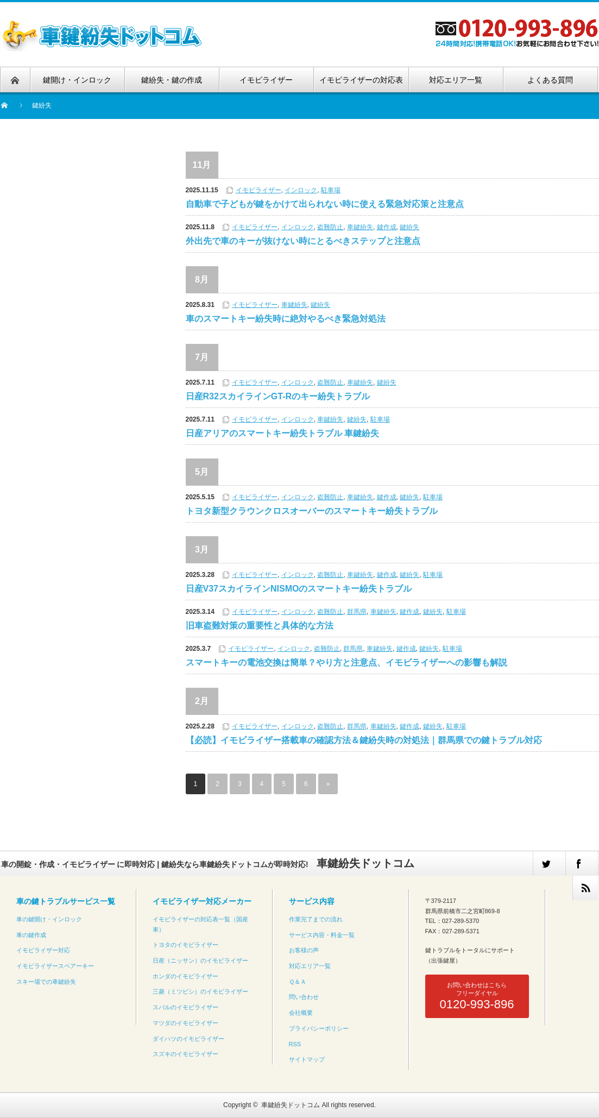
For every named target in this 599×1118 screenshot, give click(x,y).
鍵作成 (386, 227)
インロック (301, 190)
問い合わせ (304, 997)
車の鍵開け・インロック (49, 919)
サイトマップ (307, 1059)
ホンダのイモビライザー (185, 976)
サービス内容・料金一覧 (322, 935)
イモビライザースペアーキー (55, 966)
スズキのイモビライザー (185, 1054)
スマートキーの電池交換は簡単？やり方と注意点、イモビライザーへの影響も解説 (346, 662)
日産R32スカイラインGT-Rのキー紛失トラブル (278, 396)
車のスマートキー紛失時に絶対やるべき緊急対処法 (286, 318)
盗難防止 (330, 227)
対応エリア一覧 (310, 966)
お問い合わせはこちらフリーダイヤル (476, 996)
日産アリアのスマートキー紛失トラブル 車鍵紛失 (282, 433)
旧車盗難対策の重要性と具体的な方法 (259, 625)
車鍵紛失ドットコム (290, 1105)
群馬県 (357, 611)
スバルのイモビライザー (185, 1007)
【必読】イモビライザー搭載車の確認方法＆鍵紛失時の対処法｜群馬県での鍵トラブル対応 (364, 740)
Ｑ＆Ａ (297, 981)
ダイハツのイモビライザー (188, 1038)
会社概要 (301, 1012)
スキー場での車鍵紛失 (46, 981)
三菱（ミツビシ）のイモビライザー (200, 991)
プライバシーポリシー (319, 1028)
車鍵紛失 (360, 227)
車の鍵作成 (31, 935)
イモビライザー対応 (43, 950)
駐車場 (331, 190)
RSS (295, 1044)
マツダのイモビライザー (185, 1023)
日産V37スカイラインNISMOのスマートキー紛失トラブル (299, 588)
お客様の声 (304, 950)
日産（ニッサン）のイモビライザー (200, 960)
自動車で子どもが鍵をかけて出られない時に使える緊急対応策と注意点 (325, 204)
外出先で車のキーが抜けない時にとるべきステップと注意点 (303, 241)
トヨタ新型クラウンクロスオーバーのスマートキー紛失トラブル (312, 511)
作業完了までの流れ (316, 919)
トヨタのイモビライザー (185, 944)
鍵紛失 (409, 227)
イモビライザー (258, 190)
